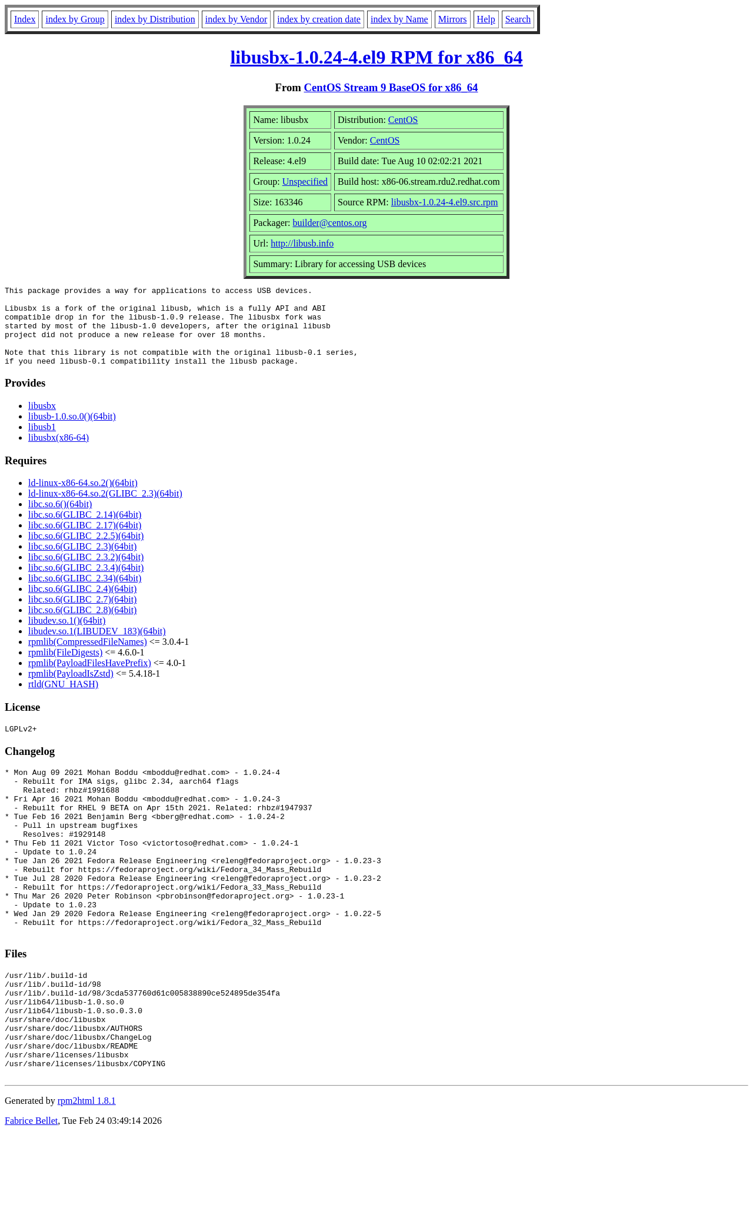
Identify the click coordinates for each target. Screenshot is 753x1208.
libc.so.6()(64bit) (60, 520)
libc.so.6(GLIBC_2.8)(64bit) (82, 626)
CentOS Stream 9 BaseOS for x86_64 (391, 87)
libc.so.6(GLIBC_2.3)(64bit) (82, 562)
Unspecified (305, 182)
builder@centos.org (330, 223)
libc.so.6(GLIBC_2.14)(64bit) (84, 530)
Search (518, 19)
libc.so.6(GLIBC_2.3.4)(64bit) (86, 583)
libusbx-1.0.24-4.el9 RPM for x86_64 (376, 57)
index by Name (399, 19)
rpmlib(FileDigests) (65, 668)
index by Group (74, 19)
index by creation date (319, 19)
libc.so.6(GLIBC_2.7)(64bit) (82, 615)
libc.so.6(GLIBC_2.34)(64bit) (84, 594)
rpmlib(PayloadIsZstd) (71, 689)
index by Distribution (155, 19)
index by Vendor (236, 19)
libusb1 (42, 443)
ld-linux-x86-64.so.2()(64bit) (83, 499)
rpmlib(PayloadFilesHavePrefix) (89, 679)
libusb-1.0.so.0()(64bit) (72, 432)
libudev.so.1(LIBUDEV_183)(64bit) (97, 647)
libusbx (42, 422)
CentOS (403, 120)
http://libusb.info (302, 243)
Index (24, 19)
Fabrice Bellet (31, 1193)
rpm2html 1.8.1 (87, 1173)
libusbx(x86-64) (58, 453)
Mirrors (452, 19)
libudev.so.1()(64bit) (66, 636)
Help (486, 19)
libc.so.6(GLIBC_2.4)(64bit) (82, 605)
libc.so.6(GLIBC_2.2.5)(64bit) (86, 552)
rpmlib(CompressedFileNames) (87, 658)
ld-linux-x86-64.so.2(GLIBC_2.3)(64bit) (105, 509)
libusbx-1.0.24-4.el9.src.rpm (444, 202)
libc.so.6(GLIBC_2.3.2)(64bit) (86, 573)
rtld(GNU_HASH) (63, 700)
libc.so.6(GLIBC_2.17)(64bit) (84, 541)
